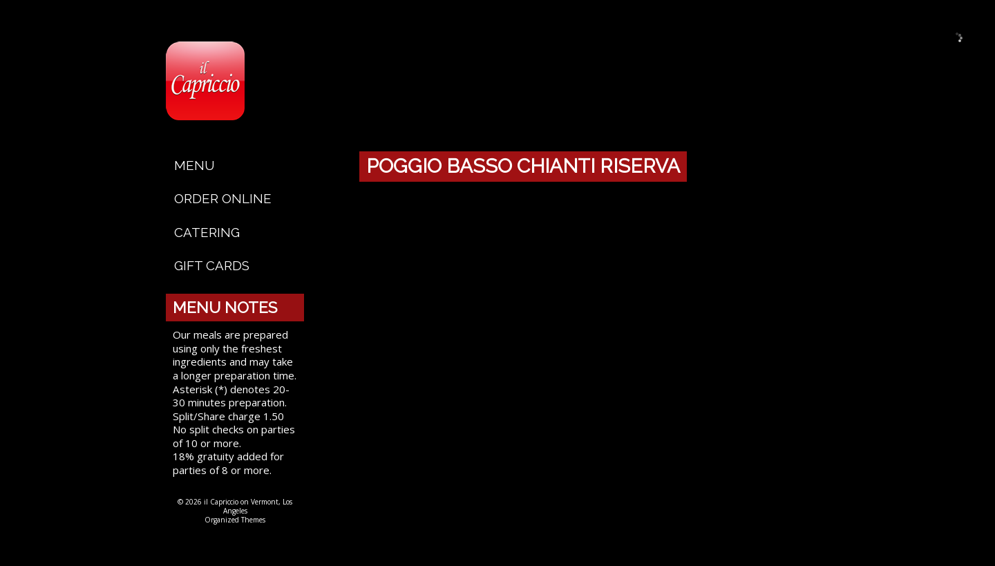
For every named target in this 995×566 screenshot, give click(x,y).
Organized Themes (235, 520)
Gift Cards (211, 265)
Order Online (223, 198)
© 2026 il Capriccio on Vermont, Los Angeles (235, 506)
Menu (194, 165)
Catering (207, 232)
